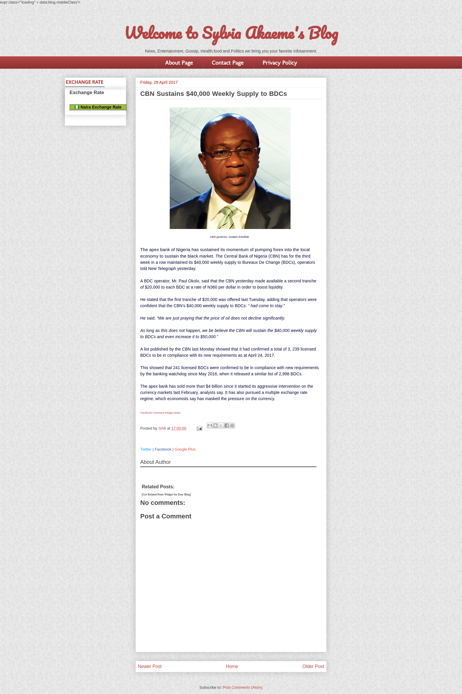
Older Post (313, 666)
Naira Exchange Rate (98, 107)
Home (232, 666)
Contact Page (227, 62)
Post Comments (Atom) (243, 687)
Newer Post (150, 666)
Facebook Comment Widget (156, 412)
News (177, 412)
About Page (179, 62)
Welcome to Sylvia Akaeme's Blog (231, 33)
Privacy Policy (280, 62)
